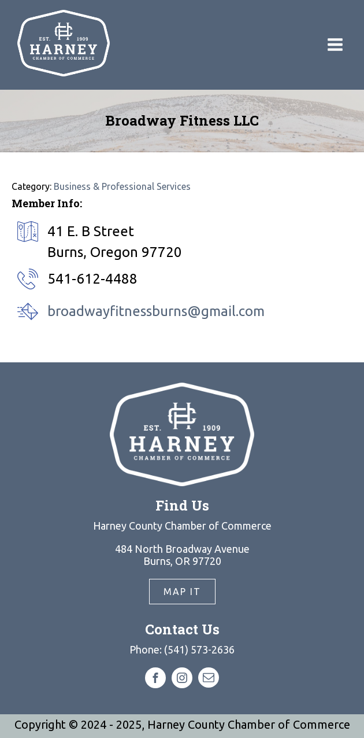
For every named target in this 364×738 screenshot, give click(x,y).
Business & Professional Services (122, 186)
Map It (182, 591)
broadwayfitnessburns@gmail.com (156, 311)
